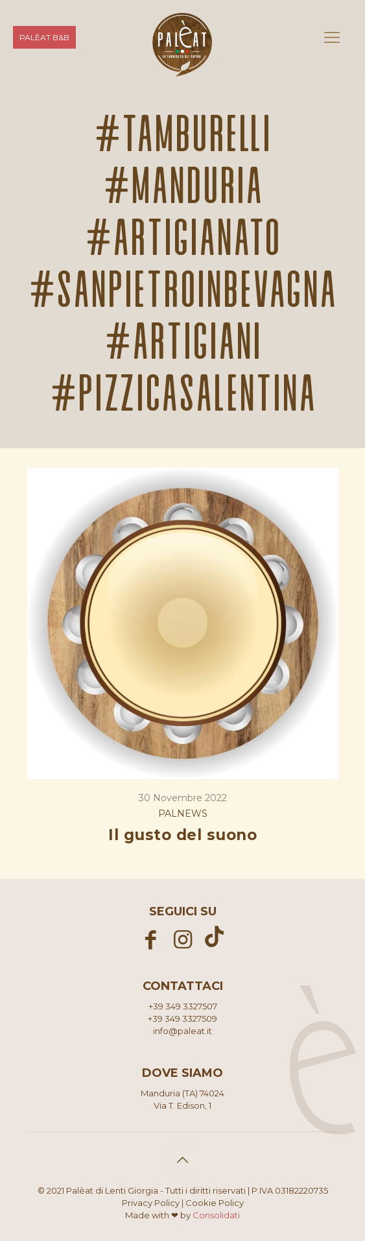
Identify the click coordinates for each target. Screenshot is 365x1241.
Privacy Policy (151, 1203)
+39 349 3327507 (182, 1006)
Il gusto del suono (182, 835)
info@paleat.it (182, 1031)
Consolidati (216, 1215)
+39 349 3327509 (182, 1018)
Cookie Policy (214, 1203)
